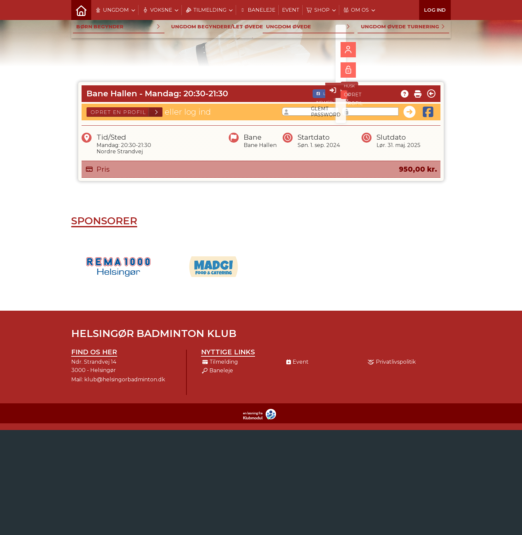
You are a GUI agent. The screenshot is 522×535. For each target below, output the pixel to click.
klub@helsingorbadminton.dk (124, 379)
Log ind (435, 10)
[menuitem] (81, 10)
